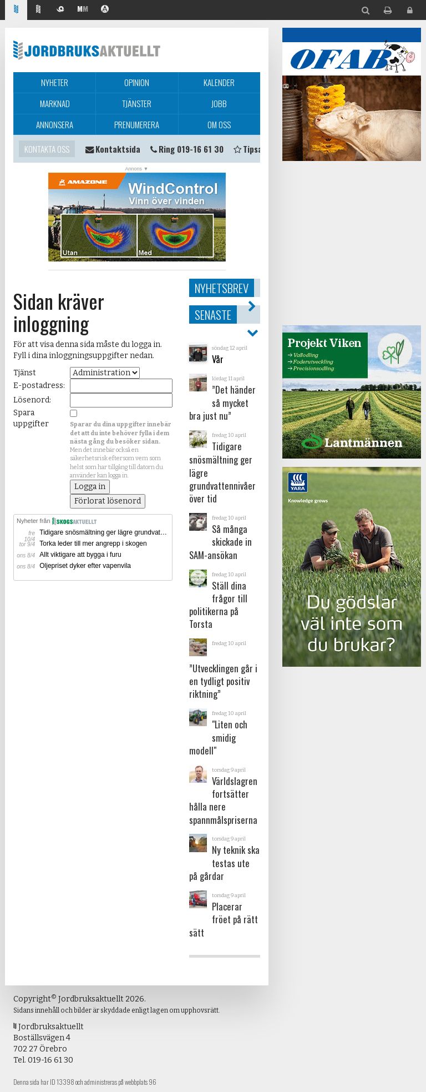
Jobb (219, 103)
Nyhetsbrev (221, 287)
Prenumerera (136, 124)
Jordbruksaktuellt (86, 50)
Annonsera (54, 124)
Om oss (219, 124)
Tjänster (136, 103)
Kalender (219, 82)
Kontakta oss (46, 149)
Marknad (55, 103)
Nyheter (54, 82)
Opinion (136, 82)
